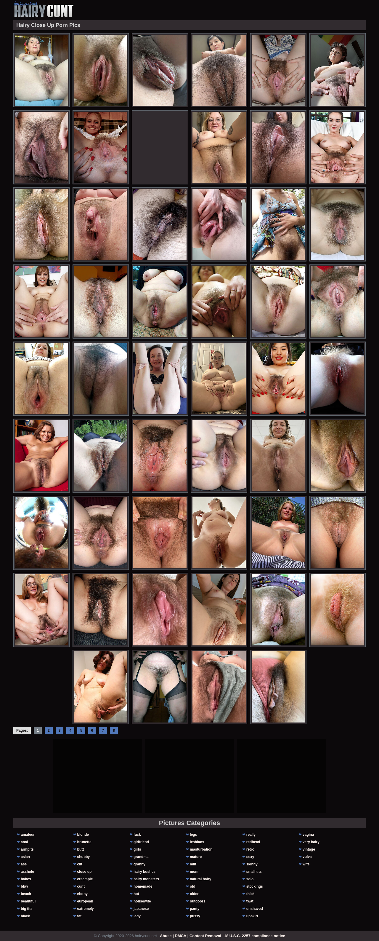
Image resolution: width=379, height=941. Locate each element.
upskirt (252, 916)
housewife (142, 901)
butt (80, 849)
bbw (24, 886)
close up (84, 872)
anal (24, 842)
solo (250, 879)
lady (137, 916)
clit (79, 864)
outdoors (197, 901)
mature (196, 857)
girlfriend (141, 842)
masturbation (201, 849)
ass (24, 864)
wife (306, 864)
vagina (308, 834)
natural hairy (200, 879)
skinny (252, 864)
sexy (250, 857)
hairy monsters (146, 879)
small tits (254, 872)
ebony (82, 894)
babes (26, 879)
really (251, 834)
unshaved (254, 909)
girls (137, 849)
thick (250, 894)
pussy (195, 916)
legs (193, 834)
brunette (84, 842)
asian (25, 857)
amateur (28, 834)
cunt (81, 886)
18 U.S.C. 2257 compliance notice (254, 936)
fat (79, 916)
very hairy (311, 842)
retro (250, 849)
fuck (137, 834)
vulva (307, 857)
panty (194, 909)
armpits (27, 849)
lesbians (197, 842)
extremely (85, 909)
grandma (141, 857)
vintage (309, 849)
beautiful (28, 901)
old (192, 886)
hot (136, 894)
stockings (254, 886)
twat (249, 901)
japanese (141, 909)
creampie (85, 879)
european (85, 901)
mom (194, 872)
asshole (27, 872)
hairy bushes (144, 872)
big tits (26, 909)
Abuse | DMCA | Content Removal (190, 936)
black (25, 916)
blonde (83, 834)
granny (139, 864)
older (194, 894)
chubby (83, 857)
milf (193, 864)
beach (26, 894)
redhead (253, 842)
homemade (143, 886)
